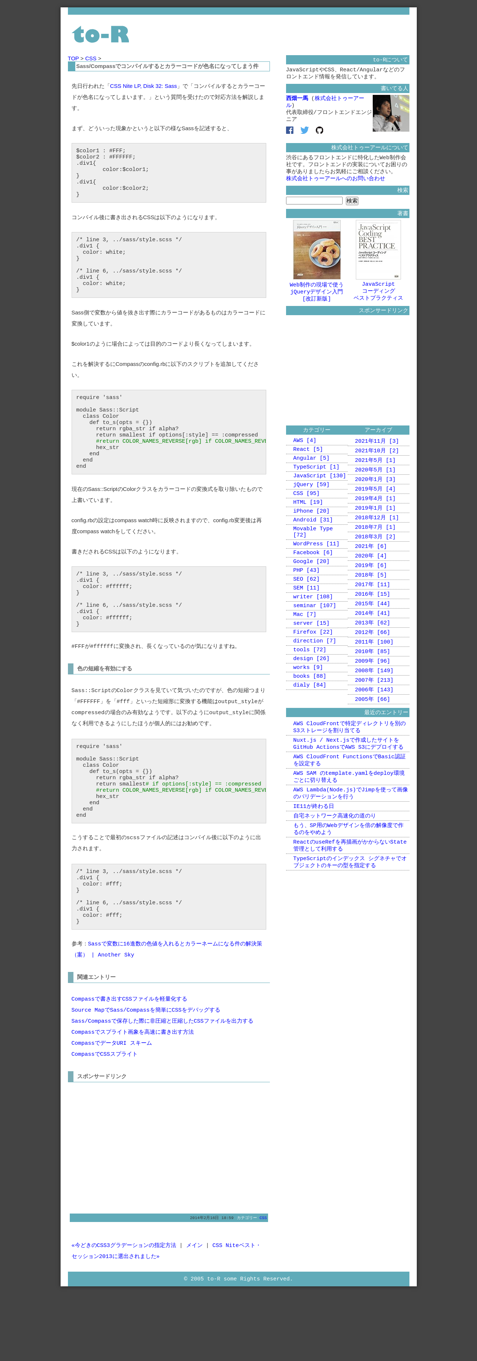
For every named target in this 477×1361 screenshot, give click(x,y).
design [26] (311, 700)
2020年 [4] (371, 578)
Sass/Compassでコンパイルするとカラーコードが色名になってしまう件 (167, 66)
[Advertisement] (133, 1212)
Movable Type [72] (313, 558)
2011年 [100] (374, 671)
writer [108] (313, 631)
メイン (194, 1313)
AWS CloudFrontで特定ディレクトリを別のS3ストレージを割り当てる (349, 762)
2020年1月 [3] (375, 496)
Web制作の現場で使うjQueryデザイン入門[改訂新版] (317, 299)
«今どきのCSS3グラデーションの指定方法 (124, 1313)
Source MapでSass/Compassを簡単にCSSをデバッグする (146, 1077)
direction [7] (314, 680)
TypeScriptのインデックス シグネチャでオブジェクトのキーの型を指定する (350, 909)
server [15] (311, 661)
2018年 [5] (371, 599)
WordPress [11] (316, 571)
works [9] (308, 710)
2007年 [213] (374, 712)
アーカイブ (378, 443)
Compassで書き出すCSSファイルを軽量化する (129, 1066)
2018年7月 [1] (375, 547)
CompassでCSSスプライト (105, 1121)
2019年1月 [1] (375, 527)
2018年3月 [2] (375, 558)
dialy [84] (309, 730)
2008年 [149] (374, 702)
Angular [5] (311, 474)
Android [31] (313, 544)
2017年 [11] (372, 609)
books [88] (309, 720)
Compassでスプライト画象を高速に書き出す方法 (133, 1099)
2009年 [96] (372, 691)
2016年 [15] (372, 619)
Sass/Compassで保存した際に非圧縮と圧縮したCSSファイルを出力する (162, 1088)
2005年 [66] (372, 733)
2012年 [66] (372, 661)
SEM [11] (306, 621)
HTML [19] (308, 524)
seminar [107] (314, 641)
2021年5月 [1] (375, 475)
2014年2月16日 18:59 (212, 1285)
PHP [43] (306, 601)
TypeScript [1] (316, 484)
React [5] (308, 464)
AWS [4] (305, 455)
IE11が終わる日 (313, 848)
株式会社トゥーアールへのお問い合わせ (335, 187)
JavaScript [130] (319, 494)
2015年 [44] (372, 630)
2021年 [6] (371, 568)
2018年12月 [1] (377, 537)
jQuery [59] (311, 504)
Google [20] (311, 591)
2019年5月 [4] (375, 506)
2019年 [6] (371, 588)
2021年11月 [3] (377, 455)
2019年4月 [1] (375, 516)
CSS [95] (306, 514)
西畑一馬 (297, 101)
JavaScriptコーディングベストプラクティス (378, 299)
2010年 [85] (372, 681)
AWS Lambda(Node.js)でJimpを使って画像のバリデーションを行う (350, 834)
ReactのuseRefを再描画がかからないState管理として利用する (350, 891)
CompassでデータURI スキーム (112, 1110)
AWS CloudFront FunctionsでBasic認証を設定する (349, 798)
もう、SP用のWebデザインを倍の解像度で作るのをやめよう (348, 873)
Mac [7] (305, 651)
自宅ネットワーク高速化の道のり (334, 859)
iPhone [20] (311, 534)
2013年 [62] (372, 650)
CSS (91, 58)
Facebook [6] (313, 581)
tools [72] (309, 690)
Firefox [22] (313, 670)
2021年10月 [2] (377, 465)
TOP (74, 58)
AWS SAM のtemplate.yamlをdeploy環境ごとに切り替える (349, 816)
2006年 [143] (374, 722)
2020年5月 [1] (375, 485)
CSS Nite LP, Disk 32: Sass (143, 86)
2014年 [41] (372, 640)
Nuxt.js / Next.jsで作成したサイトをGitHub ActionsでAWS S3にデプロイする (348, 780)
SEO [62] (306, 611)
